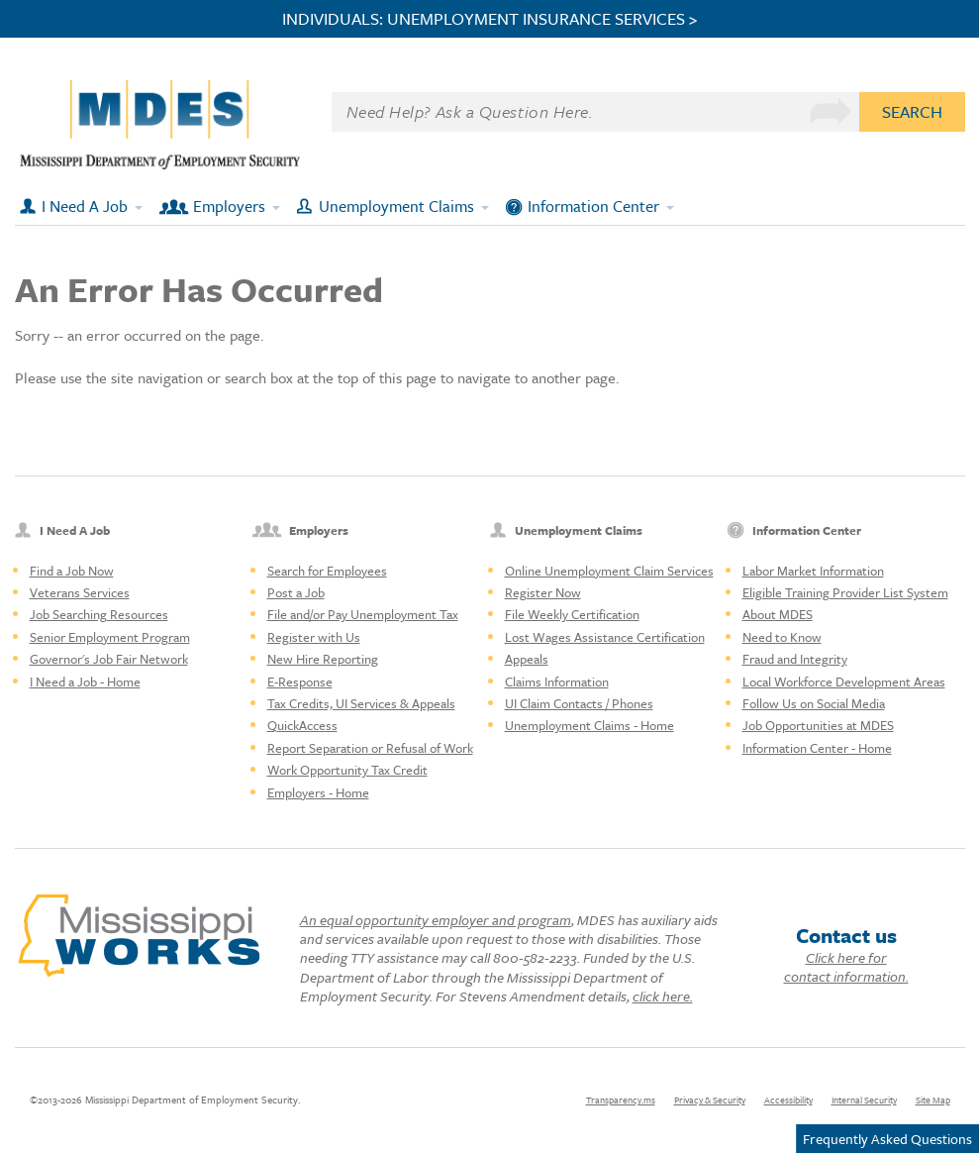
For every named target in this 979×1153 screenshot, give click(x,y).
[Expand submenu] (139, 206)
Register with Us (313, 637)
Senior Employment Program (110, 637)
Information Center (593, 206)
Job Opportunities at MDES (818, 725)
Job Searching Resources (99, 614)
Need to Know (782, 637)
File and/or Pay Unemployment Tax (362, 614)
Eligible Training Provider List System (845, 592)
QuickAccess (302, 725)
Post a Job (296, 592)
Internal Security (864, 1099)
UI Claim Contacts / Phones (579, 703)
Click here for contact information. (846, 967)
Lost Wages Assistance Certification (605, 637)
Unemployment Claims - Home (589, 725)
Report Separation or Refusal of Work (370, 748)
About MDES (777, 614)
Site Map (933, 1099)
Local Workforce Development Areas (843, 681)
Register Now (543, 592)
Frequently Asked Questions (887, 1138)
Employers (229, 206)
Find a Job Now (72, 570)
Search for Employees (327, 570)
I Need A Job (85, 206)
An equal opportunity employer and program (435, 919)
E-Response (300, 681)
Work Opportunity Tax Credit (347, 770)
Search (912, 111)
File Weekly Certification (572, 614)
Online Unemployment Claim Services (609, 570)
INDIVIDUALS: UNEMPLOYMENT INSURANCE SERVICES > (490, 19)
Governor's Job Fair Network (109, 659)
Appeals (526, 659)
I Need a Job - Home (85, 681)
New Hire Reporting (322, 659)
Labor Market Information (813, 570)
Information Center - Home (817, 748)
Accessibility (788, 1099)
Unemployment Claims (396, 206)
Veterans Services (80, 592)
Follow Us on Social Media (813, 703)
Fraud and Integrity (794, 659)
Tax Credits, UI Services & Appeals (361, 703)
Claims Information (557, 681)
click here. (663, 996)
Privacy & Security (709, 1099)
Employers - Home (318, 792)
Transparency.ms (620, 1099)
